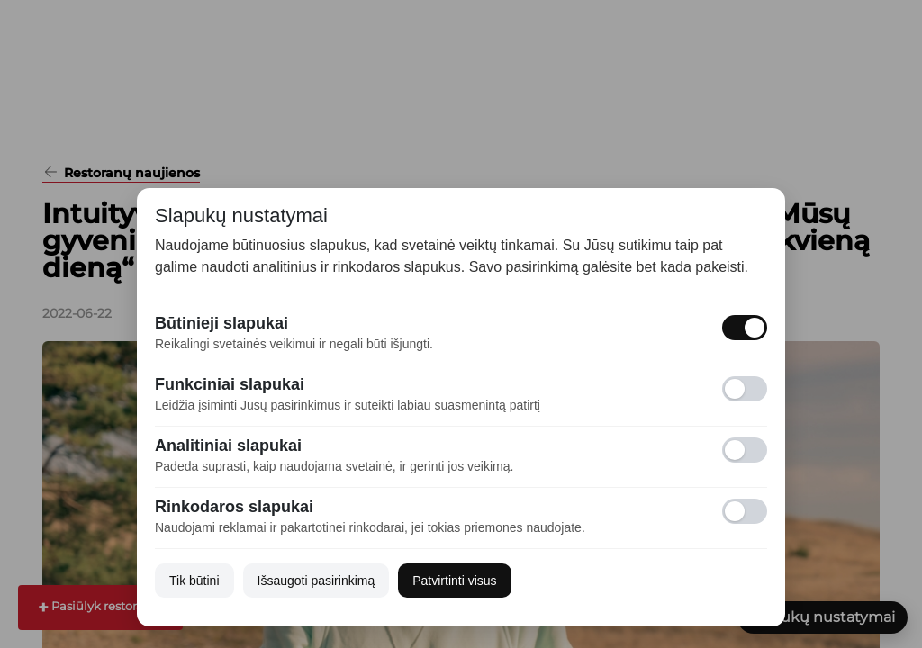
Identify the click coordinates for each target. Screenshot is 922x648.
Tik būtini (194, 580)
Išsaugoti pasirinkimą (316, 580)
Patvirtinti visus (454, 580)
